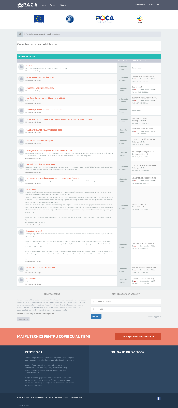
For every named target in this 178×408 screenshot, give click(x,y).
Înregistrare (23, 319)
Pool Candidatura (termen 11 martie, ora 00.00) (45, 98)
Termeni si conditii (61, 397)
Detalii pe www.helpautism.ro (138, 336)
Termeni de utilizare (24, 314)
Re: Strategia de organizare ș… (143, 151)
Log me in (96, 316)
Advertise (21, 397)
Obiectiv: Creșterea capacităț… (144, 278)
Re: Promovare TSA (139, 204)
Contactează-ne (76, 397)
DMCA (51, 397)
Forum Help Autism (26, 56)
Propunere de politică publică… (144, 76)
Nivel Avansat (137, 87)
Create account (139, 5)
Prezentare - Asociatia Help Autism (40, 267)
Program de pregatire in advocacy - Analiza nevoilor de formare (52, 178)
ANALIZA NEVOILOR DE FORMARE (144, 178)
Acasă (44, 5)
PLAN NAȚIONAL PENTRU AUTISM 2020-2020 (43, 130)
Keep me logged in (152, 316)
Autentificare (154, 5)
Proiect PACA (30, 189)
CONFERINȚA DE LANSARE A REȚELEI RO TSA (43, 109)
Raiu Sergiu (37, 71)
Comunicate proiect (33, 231)
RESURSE (29, 65)
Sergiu (136, 121)
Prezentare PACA (32, 279)
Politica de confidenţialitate (43, 314)
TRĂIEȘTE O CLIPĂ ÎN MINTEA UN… (144, 139)
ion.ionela (137, 207)
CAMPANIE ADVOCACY (140, 118)
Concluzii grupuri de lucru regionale (40, 164)
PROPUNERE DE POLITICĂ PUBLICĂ (39, 77)
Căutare (64, 5)
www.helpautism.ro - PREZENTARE (144, 267)
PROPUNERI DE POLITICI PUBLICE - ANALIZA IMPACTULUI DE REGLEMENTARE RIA (58, 119)
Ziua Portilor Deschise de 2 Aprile (39, 140)
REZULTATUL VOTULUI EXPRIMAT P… (144, 98)
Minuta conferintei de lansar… (143, 129)
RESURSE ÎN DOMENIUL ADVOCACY (39, 88)
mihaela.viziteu (139, 154)
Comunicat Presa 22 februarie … (144, 243)
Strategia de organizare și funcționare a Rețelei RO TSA (48, 150)
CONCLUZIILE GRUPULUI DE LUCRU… (145, 165)
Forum (53, 5)
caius (136, 79)
